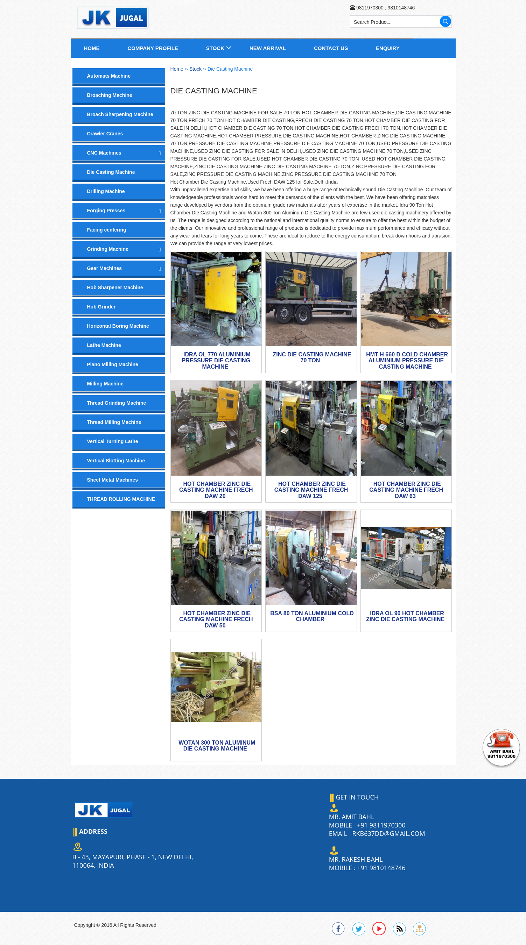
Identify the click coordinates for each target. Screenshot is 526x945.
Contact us (331, 48)
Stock (215, 48)
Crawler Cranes (105, 133)
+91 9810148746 (381, 868)
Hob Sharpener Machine (115, 287)
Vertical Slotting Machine (116, 460)
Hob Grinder (101, 307)
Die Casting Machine (111, 172)
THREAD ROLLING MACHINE (121, 499)
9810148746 (400, 7)
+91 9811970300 (381, 825)
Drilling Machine (106, 191)
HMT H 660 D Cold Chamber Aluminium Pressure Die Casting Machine (407, 360)
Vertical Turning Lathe (112, 441)
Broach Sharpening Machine (120, 114)
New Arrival (268, 48)
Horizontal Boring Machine (118, 326)
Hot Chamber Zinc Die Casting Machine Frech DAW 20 (216, 490)
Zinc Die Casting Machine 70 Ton (312, 357)
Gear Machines (104, 268)
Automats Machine (109, 76)
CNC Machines (104, 153)
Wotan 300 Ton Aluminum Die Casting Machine (216, 746)
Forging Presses (106, 210)
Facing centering (106, 230)
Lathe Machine (104, 345)
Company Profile (152, 48)
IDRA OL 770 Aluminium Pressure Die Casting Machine (216, 360)
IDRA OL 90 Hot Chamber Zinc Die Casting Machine (405, 616)
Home (92, 48)
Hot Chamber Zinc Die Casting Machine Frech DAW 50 (216, 619)
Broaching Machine (109, 95)
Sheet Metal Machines (112, 480)
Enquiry (388, 48)
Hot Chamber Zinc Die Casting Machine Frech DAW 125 (311, 490)
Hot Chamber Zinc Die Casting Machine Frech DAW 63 (406, 490)
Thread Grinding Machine (116, 403)
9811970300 (370, 7)
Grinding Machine (107, 249)
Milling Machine (105, 383)
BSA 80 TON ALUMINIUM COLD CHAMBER (312, 616)
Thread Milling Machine (114, 422)
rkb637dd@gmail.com (388, 833)
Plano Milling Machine (112, 364)
